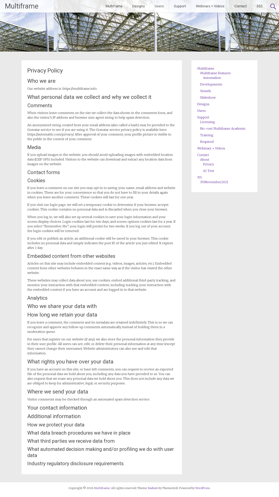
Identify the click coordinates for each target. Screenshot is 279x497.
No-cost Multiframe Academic (223, 128)
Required (207, 142)
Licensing (207, 122)
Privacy (208, 164)
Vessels (205, 91)
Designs (138, 6)
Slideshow (208, 97)
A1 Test (208, 171)
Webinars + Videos (210, 6)
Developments (211, 84)
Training (206, 135)
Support (180, 6)
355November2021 (214, 182)
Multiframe (21, 6)
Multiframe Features (215, 73)
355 (259, 6)
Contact (240, 6)
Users (159, 6)
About (204, 159)
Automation (212, 78)
